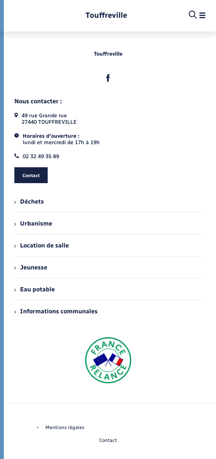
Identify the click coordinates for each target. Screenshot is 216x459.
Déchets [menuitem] (29, 201)
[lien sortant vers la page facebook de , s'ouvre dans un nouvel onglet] (108, 78)
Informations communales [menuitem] (56, 311)
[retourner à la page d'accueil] (106, 15)
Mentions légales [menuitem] (65, 427)
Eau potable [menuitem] (34, 289)
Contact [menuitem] (108, 440)
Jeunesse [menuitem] (30, 267)
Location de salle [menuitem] (41, 245)
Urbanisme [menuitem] (33, 223)
